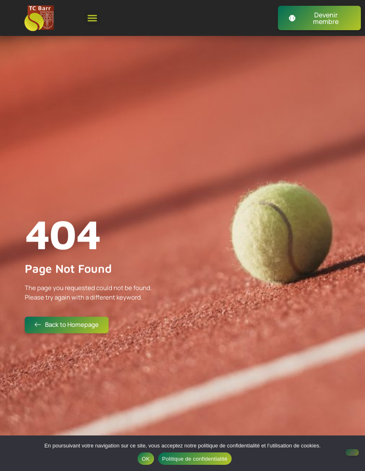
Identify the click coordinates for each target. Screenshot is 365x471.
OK (145, 459)
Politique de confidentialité (195, 459)
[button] (92, 18)
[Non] (352, 452)
